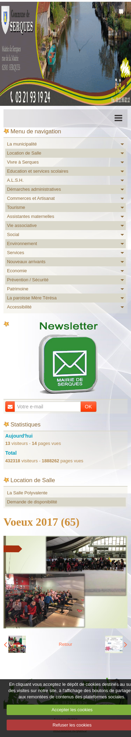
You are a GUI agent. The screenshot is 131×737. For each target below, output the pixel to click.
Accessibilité (19, 306)
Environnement (22, 243)
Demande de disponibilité (32, 501)
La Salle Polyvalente (27, 492)
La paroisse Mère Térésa (32, 297)
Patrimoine (17, 288)
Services (15, 252)
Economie (17, 270)
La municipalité (22, 144)
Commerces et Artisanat (31, 198)
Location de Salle (24, 153)
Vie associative (22, 225)
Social (13, 234)
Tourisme (16, 207)
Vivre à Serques (23, 162)
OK (88, 406)
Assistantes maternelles (30, 216)
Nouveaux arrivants (26, 261)
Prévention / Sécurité (28, 279)
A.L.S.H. (15, 180)
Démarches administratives (34, 189)
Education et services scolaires (37, 171)
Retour (65, 644)
